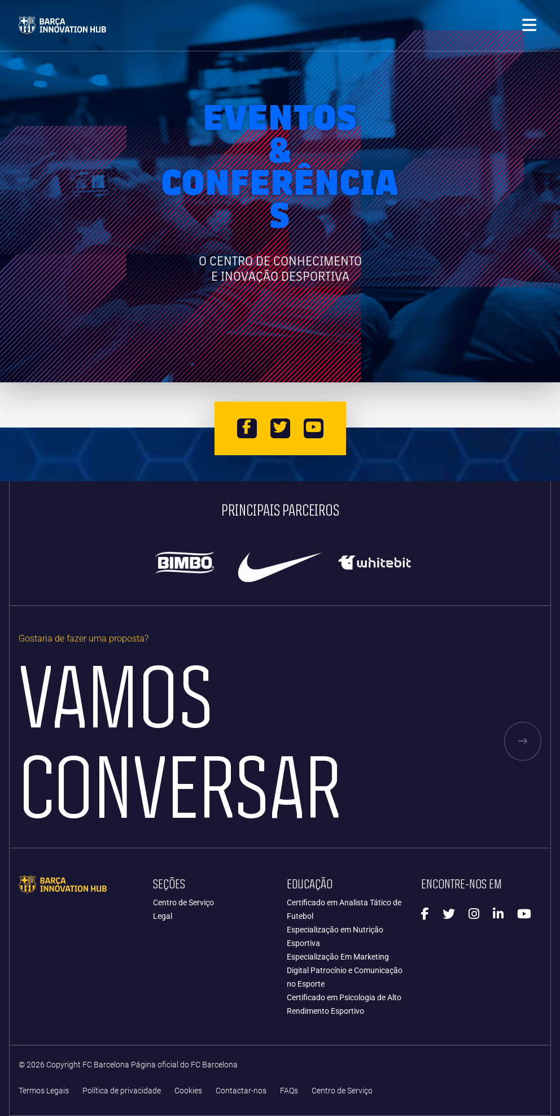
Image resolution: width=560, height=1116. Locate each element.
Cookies (188, 1091)
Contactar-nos (241, 1091)
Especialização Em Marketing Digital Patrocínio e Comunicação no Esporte (345, 970)
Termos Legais (44, 1091)
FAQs (289, 1091)
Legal (162, 916)
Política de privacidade (121, 1091)
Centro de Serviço (183, 902)
